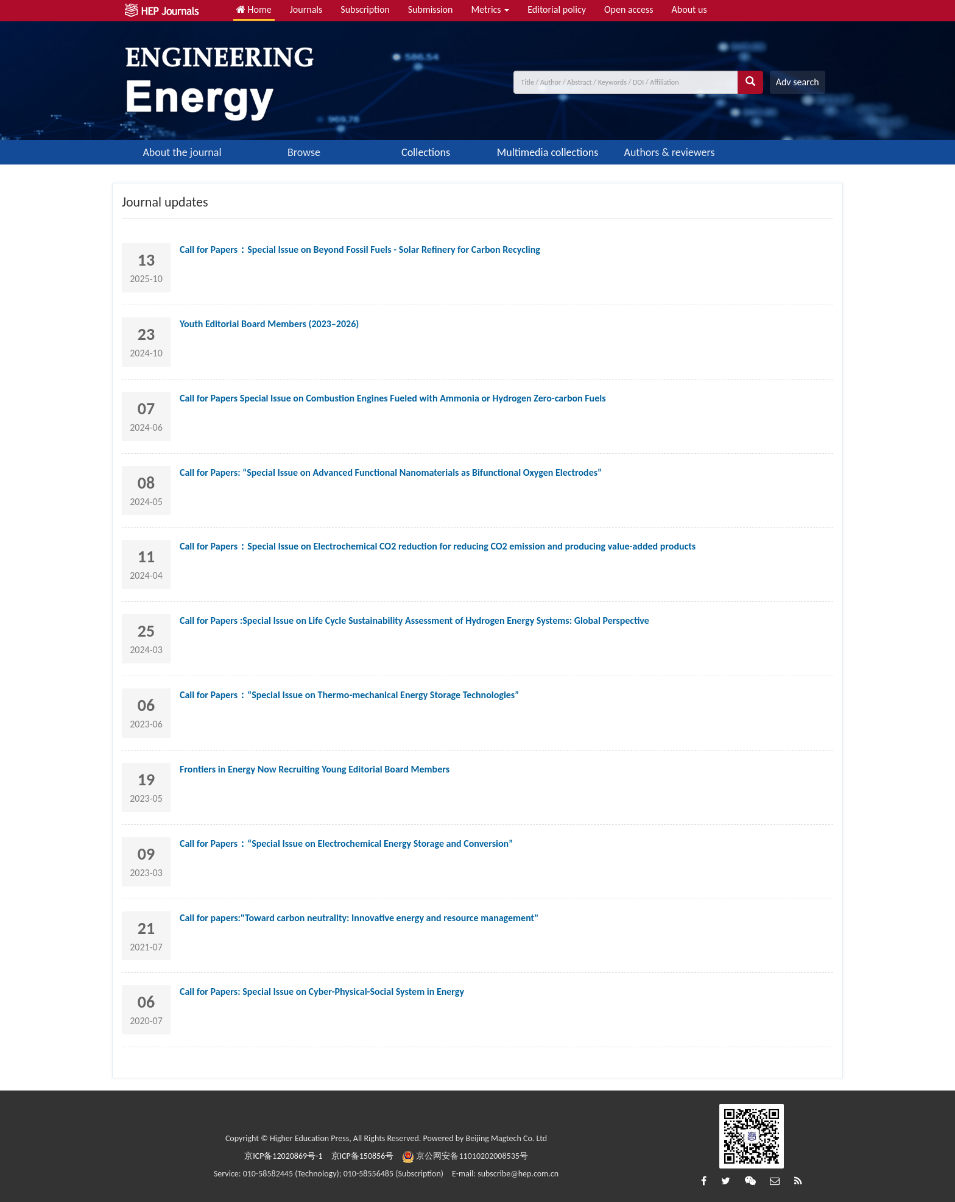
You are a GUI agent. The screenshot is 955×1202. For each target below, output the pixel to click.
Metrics (490, 9)
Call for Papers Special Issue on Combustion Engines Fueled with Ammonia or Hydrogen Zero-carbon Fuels (393, 398)
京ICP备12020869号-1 (283, 1156)
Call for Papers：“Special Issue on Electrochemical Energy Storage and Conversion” (346, 843)
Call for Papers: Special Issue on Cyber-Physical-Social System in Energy (322, 991)
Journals (306, 9)
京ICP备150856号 (362, 1156)
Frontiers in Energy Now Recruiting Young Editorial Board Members (314, 769)
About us (689, 9)
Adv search (797, 82)
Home (254, 9)
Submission (430, 9)
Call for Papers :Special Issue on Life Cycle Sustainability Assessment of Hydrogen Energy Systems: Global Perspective (414, 620)
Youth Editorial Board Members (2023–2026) (269, 324)
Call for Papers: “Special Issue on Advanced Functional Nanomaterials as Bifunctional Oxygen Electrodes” (391, 472)
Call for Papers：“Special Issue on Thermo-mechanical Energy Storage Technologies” (349, 695)
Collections (425, 152)
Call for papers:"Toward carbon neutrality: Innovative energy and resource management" (359, 918)
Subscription (364, 9)
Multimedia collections (547, 152)
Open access (629, 9)
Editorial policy (556, 9)
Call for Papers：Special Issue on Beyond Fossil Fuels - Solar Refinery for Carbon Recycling (360, 249)
